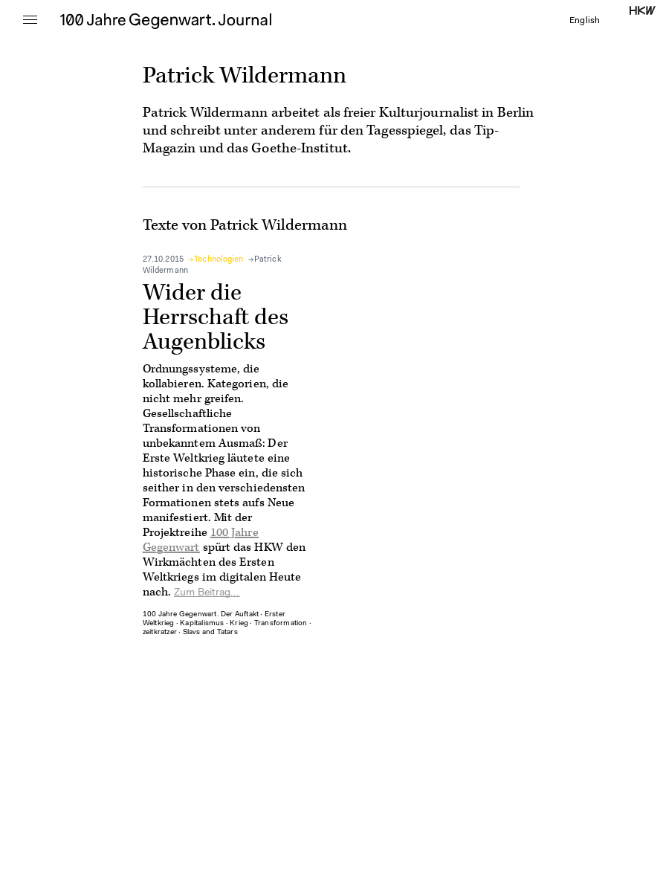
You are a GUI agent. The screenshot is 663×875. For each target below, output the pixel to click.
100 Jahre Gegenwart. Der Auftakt (201, 615)
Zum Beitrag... (206, 593)
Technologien (218, 260)
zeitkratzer (160, 632)
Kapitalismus (202, 623)
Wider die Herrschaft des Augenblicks (215, 317)
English (584, 20)
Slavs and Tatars (210, 632)
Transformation (281, 623)
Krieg (239, 623)
